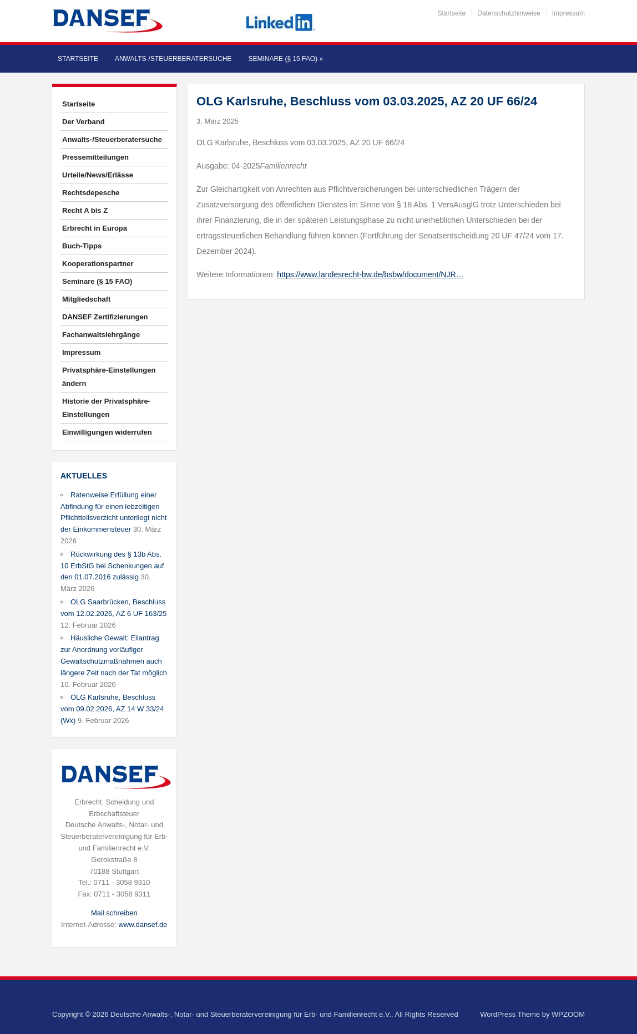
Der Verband (83, 122)
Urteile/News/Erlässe (97, 175)
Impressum (568, 13)
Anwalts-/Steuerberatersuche (173, 59)
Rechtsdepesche (90, 193)
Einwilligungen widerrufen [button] (107, 432)
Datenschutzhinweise (508, 13)
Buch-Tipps (82, 246)
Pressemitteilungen (95, 157)
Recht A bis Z (85, 210)
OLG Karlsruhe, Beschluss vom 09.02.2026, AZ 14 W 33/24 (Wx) (112, 709)
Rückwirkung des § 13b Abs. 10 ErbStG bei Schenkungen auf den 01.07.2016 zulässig (112, 566)
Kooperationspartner (98, 263)
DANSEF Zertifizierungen (105, 317)
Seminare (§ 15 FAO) (285, 59)
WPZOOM (568, 1014)
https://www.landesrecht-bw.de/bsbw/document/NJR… (370, 274)
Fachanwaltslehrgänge (101, 334)
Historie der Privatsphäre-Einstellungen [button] (106, 408)
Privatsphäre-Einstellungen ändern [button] (108, 377)
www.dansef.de (142, 924)
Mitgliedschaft (86, 299)
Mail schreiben (114, 913)
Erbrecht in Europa (94, 228)
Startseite (452, 13)
